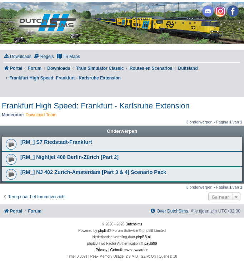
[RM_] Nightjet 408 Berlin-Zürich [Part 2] (69, 157)
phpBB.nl (143, 237)
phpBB (103, 231)
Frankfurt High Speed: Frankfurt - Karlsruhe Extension (96, 105)
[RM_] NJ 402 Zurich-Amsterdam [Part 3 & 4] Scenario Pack (93, 172)
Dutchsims (133, 224)
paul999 (150, 243)
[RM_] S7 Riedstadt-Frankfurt (56, 142)
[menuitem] (17, 57)
